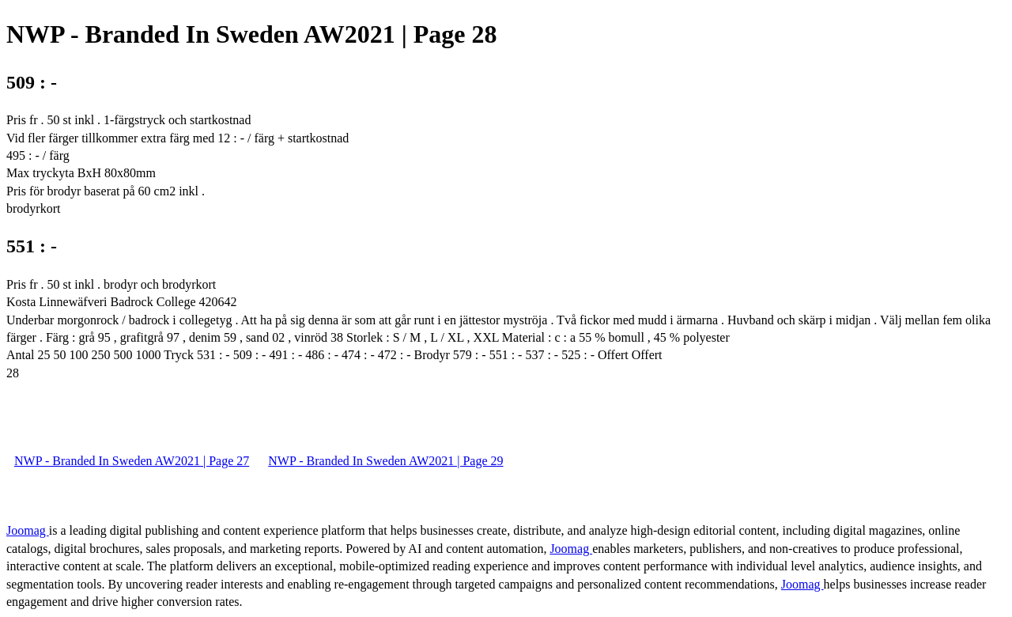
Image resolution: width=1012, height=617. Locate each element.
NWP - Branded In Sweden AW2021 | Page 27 (131, 460)
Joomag (27, 530)
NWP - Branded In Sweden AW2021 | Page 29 (385, 460)
